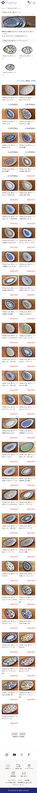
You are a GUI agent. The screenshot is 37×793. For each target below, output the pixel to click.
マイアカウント (12, 780)
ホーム (3, 8)
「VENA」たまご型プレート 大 (9, 52)
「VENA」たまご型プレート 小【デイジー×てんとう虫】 (27, 599)
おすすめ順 (20, 81)
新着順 (33, 81)
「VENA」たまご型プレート (14, 8)
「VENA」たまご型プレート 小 (9, 68)
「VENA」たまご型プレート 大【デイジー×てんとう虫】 (27, 695)
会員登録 (27, 780)
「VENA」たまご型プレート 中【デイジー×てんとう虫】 (10, 671)
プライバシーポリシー (18, 784)
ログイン (20, 780)
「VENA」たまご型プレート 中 (27, 52)
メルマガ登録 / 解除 (10, 782)
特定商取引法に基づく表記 (25, 782)
